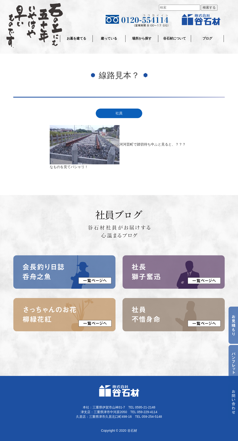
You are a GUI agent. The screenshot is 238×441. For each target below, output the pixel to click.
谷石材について (174, 38)
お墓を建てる (76, 38)
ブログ (207, 38)
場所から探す (142, 38)
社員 (119, 113)
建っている (109, 38)
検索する (209, 7)
